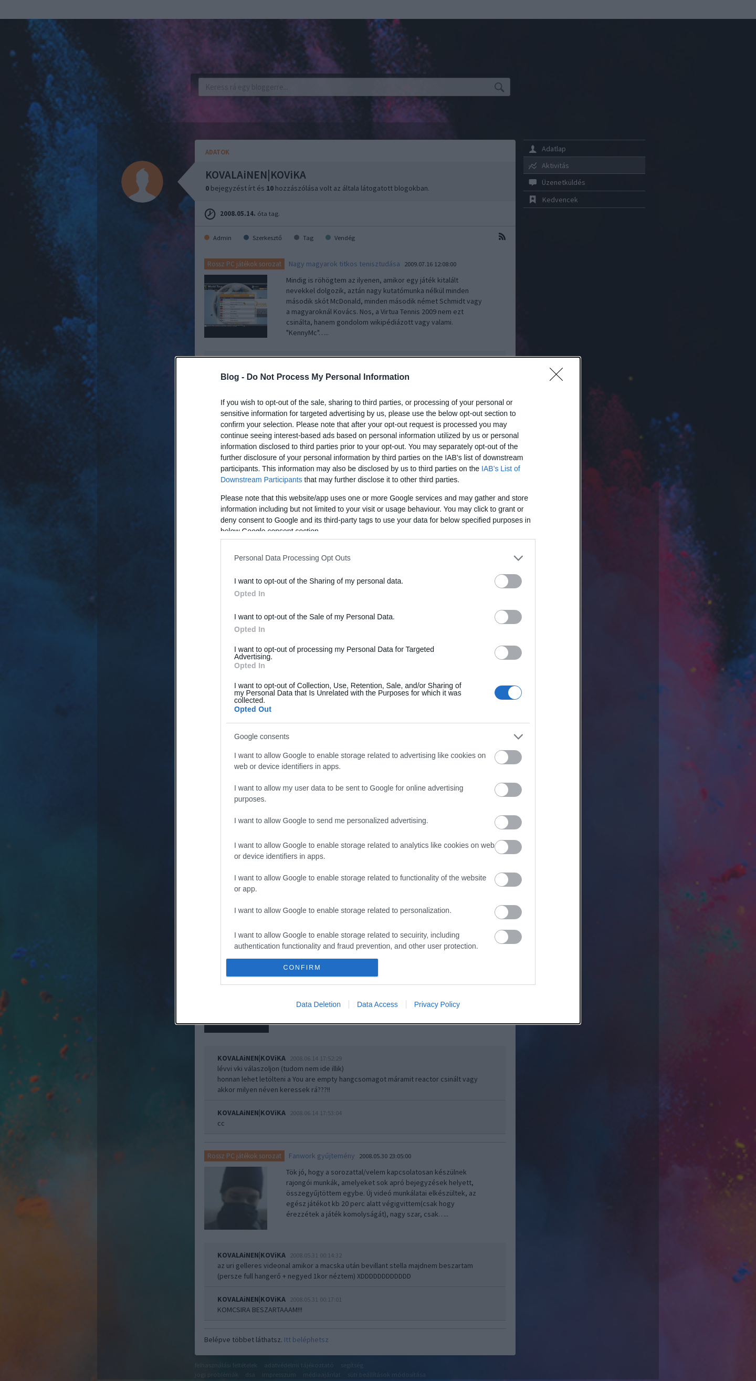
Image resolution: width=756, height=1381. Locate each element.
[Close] (560, 378)
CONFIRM (302, 968)
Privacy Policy (437, 1004)
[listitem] (378, 558)
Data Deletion (318, 1004)
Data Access (377, 1004)
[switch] (508, 581)
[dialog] (378, 690)
